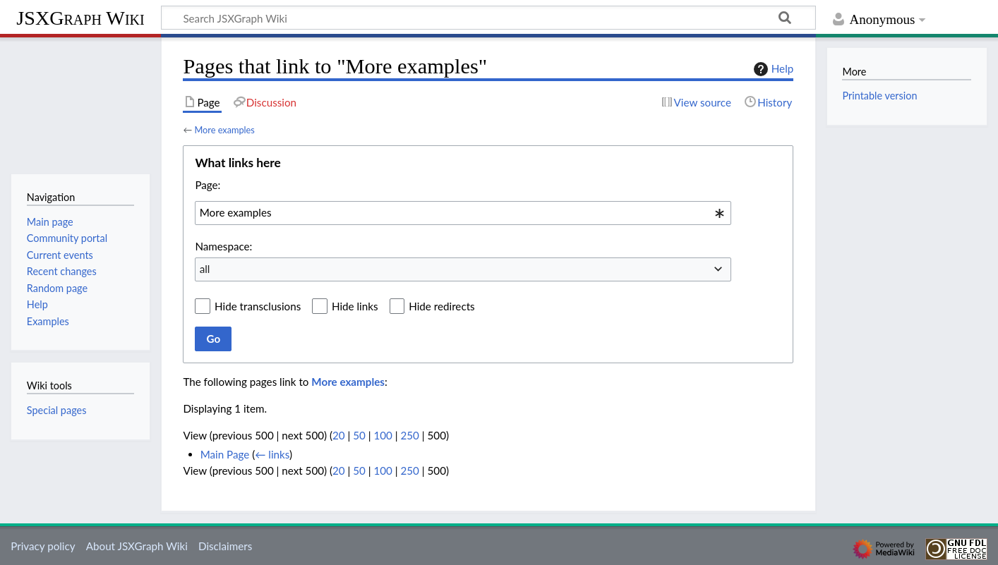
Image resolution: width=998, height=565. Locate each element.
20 (338, 435)
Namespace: (223, 246)
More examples (224, 129)
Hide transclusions (258, 306)
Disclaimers (225, 546)
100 (382, 435)
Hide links (355, 306)
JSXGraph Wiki (80, 18)
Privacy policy (43, 546)
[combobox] (463, 213)
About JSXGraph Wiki (137, 546)
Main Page (225, 454)
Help (771, 69)
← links (272, 454)
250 (410, 435)
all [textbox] (205, 268)
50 (359, 435)
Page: (207, 184)
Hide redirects (441, 306)
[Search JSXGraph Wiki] (488, 17)
